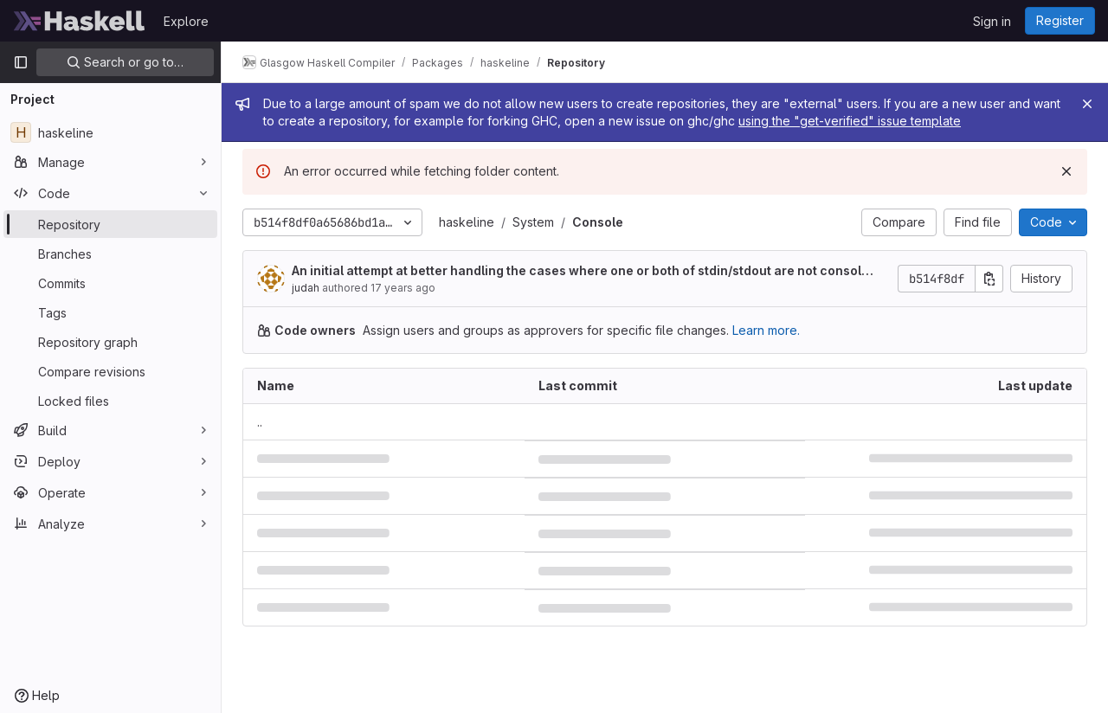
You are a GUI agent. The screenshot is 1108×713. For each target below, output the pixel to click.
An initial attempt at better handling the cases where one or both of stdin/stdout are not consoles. (580, 271)
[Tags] (110, 312)
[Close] (1087, 103)
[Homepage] (80, 21)
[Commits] (110, 283)
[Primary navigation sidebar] (21, 62)
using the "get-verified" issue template (849, 120)
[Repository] (110, 224)
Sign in (992, 21)
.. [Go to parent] (259, 421)
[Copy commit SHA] (989, 278)
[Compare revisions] (110, 371)
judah (305, 287)
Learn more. (766, 330)
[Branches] (110, 253)
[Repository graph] (110, 342)
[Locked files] (110, 400)
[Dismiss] (1066, 171)
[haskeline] (110, 132)
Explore (186, 21)
